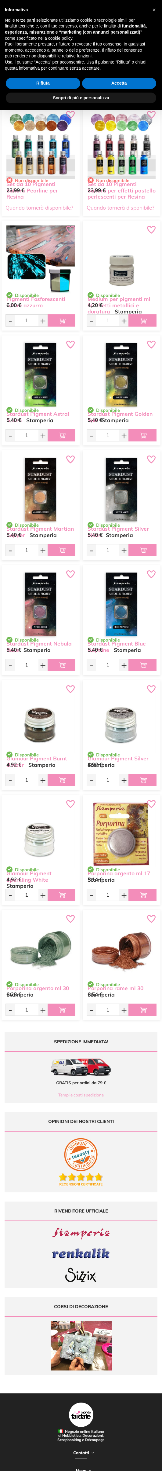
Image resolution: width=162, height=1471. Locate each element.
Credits (95, 1463)
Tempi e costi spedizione (81, 1094)
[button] (154, 10)
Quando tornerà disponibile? (39, 207)
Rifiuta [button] (43, 83)
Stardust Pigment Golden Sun (120, 417)
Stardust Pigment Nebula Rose (39, 646)
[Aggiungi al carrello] (62, 320)
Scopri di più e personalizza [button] (81, 97)
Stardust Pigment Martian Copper (40, 531)
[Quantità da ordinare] (27, 320)
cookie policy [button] (60, 38)
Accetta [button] (119, 83)
